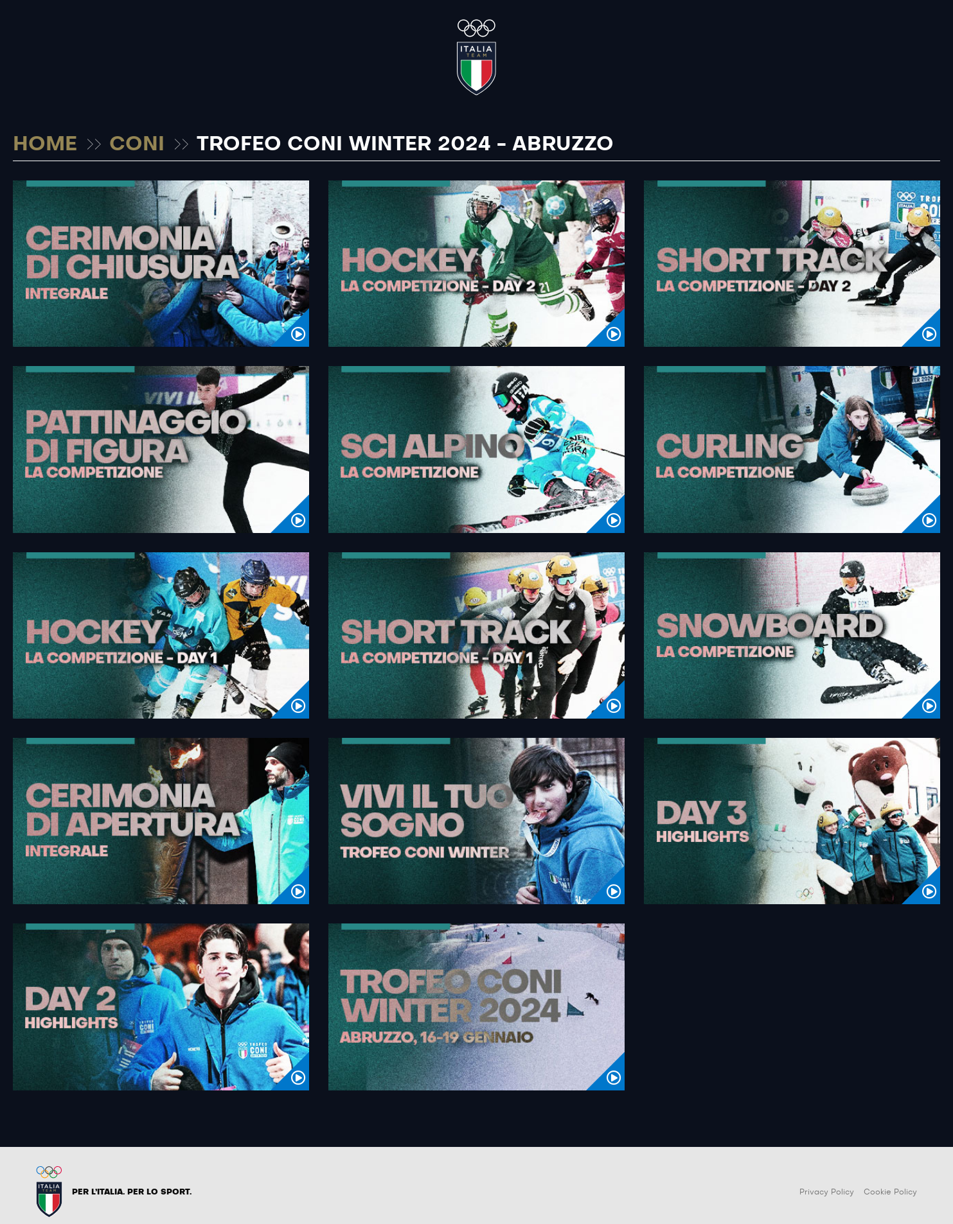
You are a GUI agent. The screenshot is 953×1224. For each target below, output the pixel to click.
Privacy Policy (826, 1192)
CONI (137, 144)
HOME (45, 144)
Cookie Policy (890, 1192)
